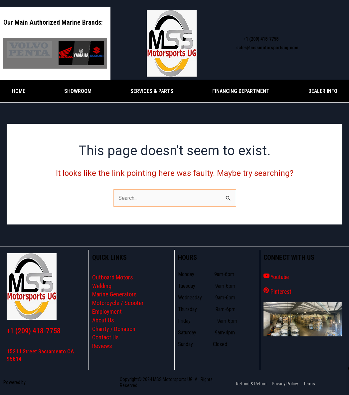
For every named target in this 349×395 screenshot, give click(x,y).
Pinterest (282, 291)
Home (18, 91)
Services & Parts (151, 91)
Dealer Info (322, 91)
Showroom (77, 91)
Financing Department (240, 91)
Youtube (281, 276)
